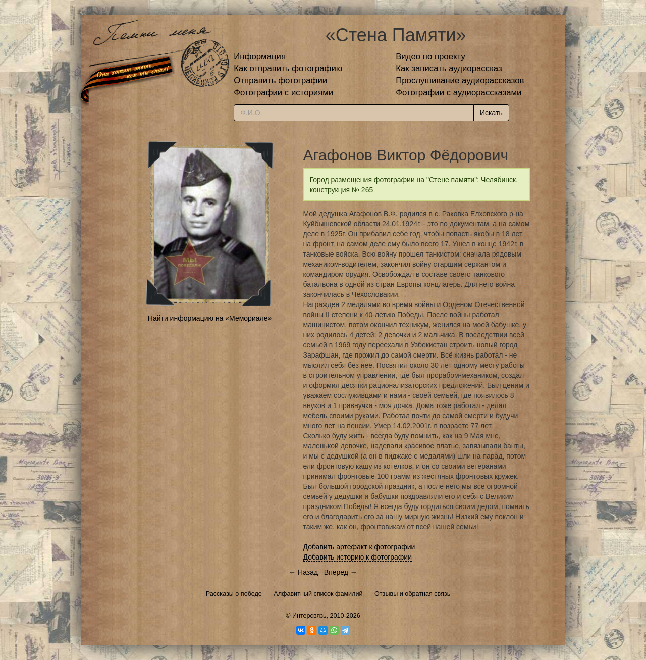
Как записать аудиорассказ (449, 68)
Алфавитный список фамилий (318, 593)
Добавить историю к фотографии (357, 557)
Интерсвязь (309, 615)
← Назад (303, 572)
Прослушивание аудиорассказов (460, 80)
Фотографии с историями (283, 92)
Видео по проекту (430, 56)
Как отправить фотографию (288, 68)
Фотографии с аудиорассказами (458, 92)
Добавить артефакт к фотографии (359, 547)
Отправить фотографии (280, 80)
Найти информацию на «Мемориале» (210, 318)
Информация (260, 56)
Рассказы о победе (234, 593)
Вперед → (340, 572)
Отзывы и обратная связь (412, 593)
